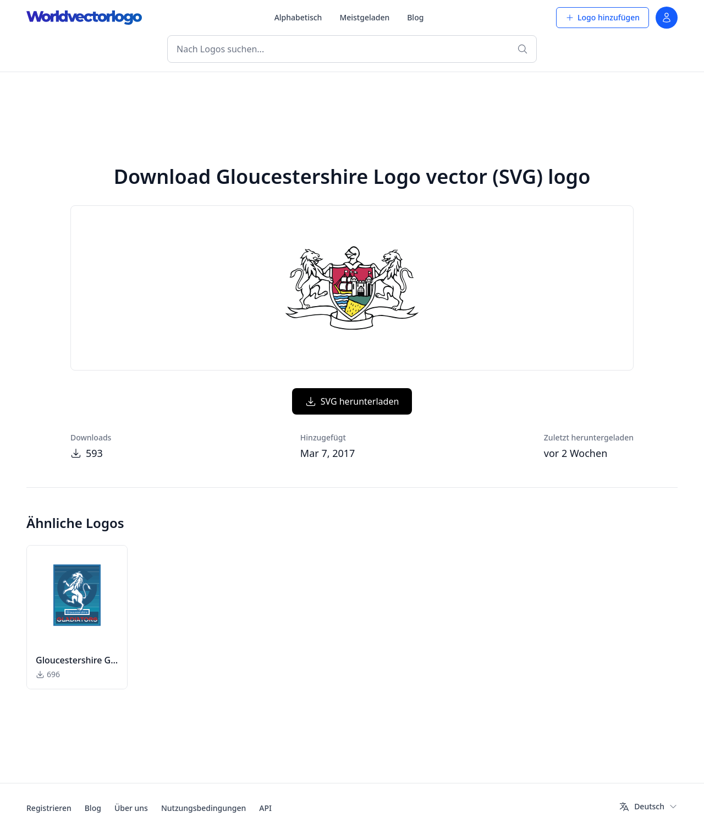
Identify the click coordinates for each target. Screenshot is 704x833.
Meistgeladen (364, 17)
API (265, 808)
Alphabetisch (298, 17)
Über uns (131, 808)
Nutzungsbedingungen (203, 808)
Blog (415, 17)
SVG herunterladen (352, 401)
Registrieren (49, 808)
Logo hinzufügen (602, 17)
